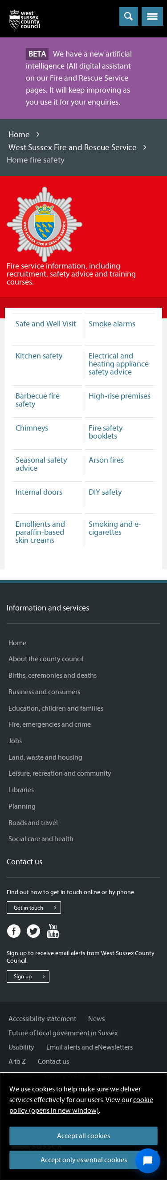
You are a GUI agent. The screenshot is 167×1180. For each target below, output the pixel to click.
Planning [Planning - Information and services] (22, 806)
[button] (152, 16)
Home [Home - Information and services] (17, 643)
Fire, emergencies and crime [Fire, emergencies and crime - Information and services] (49, 724)
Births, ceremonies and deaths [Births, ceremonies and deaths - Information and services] (52, 675)
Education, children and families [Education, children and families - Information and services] (55, 708)
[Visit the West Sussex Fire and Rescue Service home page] (44, 224)
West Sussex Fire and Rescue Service (72, 147)
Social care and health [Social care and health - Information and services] (40, 839)
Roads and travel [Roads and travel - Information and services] (33, 823)
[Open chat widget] (147, 1160)
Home (19, 134)
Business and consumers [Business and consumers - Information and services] (44, 692)
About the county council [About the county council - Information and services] (46, 659)
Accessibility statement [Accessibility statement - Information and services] (42, 1019)
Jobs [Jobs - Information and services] (15, 741)
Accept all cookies (83, 1136)
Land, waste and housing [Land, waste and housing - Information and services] (45, 757)
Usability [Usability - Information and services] (21, 1047)
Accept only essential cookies (84, 1160)
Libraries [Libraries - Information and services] (21, 790)
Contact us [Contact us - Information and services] (53, 1062)
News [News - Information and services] (96, 1019)
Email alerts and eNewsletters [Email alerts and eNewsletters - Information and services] (89, 1047)
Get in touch (37, 907)
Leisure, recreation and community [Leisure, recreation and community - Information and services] (59, 773)
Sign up (31, 976)
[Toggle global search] (128, 16)
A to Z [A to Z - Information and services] (17, 1062)
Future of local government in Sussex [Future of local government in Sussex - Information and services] (63, 1033)
